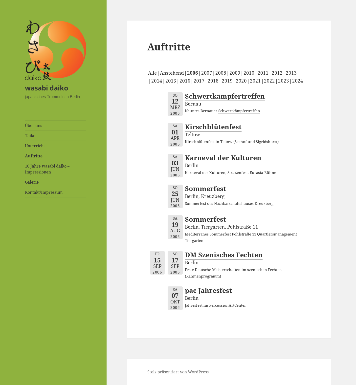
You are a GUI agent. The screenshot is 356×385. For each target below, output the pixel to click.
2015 (170, 81)
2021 (255, 81)
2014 (156, 81)
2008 (220, 73)
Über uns (33, 125)
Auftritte (34, 156)
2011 (263, 73)
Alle (152, 73)
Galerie (32, 182)
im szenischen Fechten (262, 269)
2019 (227, 81)
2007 (206, 73)
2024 (297, 81)
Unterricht (35, 146)
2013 (291, 73)
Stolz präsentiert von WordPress (178, 372)
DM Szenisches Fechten (224, 254)
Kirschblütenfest (213, 126)
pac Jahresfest (208, 290)
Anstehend (172, 73)
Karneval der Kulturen (223, 157)
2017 (199, 81)
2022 (269, 81)
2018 (213, 81)
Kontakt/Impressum (44, 192)
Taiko (30, 135)
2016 (184, 81)
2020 (241, 81)
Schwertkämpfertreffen (225, 96)
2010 (249, 73)
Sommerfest (205, 188)
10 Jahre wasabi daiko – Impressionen (47, 169)
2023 (283, 81)
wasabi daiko (46, 87)
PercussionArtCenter (227, 305)
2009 (234, 73)
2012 (277, 73)
